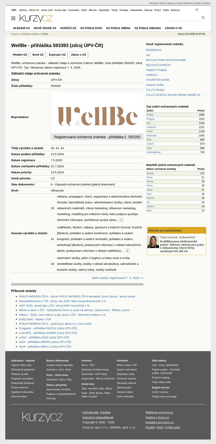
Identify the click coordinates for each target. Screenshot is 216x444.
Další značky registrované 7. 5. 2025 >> (117, 277)
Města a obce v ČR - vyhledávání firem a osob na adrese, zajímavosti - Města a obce (74, 310)
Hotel (149, 131)
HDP (97, 374)
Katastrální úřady (126, 374)
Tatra (149, 189)
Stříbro (108, 388)
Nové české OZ (45, 28)
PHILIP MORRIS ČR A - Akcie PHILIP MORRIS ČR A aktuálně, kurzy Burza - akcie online (77, 296)
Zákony (148, 10)
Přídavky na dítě (19, 374)
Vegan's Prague (156, 69)
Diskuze (175, 10)
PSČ (134, 365)
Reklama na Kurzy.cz (159, 412)
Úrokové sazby (54, 365)
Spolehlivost (172, 365)
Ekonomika (87, 374)
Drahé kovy (88, 384)
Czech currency (160, 392)
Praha (150, 114)
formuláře (129, 396)
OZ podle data (91, 28)
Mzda (62, 379)
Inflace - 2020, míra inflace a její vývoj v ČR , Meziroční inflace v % (62, 314)
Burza (85, 365)
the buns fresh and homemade (166, 59)
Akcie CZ (34, 10)
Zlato (84, 10)
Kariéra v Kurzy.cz (157, 417)
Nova (149, 177)
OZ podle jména (118, 28)
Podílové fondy (100, 369)
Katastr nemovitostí (127, 369)
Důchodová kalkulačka (23, 369)
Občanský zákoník (126, 383)
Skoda (150, 173)
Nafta (107, 393)
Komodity (73, 10)
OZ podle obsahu (147, 28)
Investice (87, 360)
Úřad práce (52, 379)
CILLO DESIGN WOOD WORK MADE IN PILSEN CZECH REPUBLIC (175, 94)
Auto (154, 365)
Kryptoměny (88, 378)
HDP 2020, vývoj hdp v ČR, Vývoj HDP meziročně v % (54, 305)
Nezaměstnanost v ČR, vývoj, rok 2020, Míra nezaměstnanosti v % (62, 301)
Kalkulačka (136, 10)
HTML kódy (172, 427)
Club (149, 148)
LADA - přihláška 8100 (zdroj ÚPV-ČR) (44, 337)
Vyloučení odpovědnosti (97, 417)
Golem (150, 206)
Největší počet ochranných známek (170, 164)
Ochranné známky (30, 34)
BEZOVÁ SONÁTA (158, 65)
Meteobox (188, 3)
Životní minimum (19, 387)
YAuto (179, 3)
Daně (119, 396)
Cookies (105, 412)
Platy (69, 379)
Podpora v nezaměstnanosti (61, 394)
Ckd (149, 193)
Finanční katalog (160, 377)
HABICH (151, 75)
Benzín (99, 393)
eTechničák (166, 373)
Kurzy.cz (15, 34)
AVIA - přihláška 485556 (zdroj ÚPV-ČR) (45, 341)
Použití (150, 427)
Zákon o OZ (78, 54)
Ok (148, 202)
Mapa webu (165, 382)
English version (160, 387)
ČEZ (92, 365)
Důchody (51, 398)
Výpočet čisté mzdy (21, 365)
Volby (155, 382)
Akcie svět (47, 10)
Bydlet (198, 3)
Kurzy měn (61, 10)
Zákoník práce (124, 387)
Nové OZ (38, 54)
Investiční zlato (96, 388)
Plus (149, 139)
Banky (49, 360)
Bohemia (152, 135)
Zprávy (23, 10)
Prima (150, 181)
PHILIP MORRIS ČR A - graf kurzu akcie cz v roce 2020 (55, 323)
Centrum (151, 127)
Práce (158, 10)
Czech (150, 143)
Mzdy (104, 374)
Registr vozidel (159, 369)
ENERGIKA (153, 50)
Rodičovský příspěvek (22, 383)
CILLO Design (155, 89)
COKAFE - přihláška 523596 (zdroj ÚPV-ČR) (48, 333)
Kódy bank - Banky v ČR (35, 319)
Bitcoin (93, 10)
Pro (148, 123)
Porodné (65, 389)
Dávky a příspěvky (56, 385)
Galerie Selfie (155, 84)
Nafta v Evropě (89, 396)
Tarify (114, 10)
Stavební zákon (125, 392)
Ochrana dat (90, 412)
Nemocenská (53, 389)
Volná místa (61, 375)
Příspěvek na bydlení (22, 378)
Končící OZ (68, 28)
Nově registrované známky (164, 44)
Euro (61, 369)
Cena (162, 365)
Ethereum (109, 378)
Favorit (150, 198)
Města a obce (124, 365)
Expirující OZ (57, 54)
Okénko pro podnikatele (165, 230)
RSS (160, 427)
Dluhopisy (87, 369)
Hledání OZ (20, 54)
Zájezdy (171, 3)
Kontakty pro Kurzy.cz (160, 422)
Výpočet (30, 360)
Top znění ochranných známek (167, 106)
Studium (207, 3)
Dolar (68, 369)
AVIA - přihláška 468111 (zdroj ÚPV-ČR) (45, 346)
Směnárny (51, 369)
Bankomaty (62, 360)
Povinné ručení (19, 396)
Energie (124, 10)
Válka (166, 10)
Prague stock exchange (164, 396)
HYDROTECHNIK (158, 79)
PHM (91, 393)
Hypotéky (104, 10)
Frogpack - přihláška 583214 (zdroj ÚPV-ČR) (48, 328)
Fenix (150, 185)
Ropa (84, 393)
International (154, 152)
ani (148, 55)
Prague (151, 118)
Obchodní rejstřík (157, 3)
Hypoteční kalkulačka (22, 392)
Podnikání (122, 360)
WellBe (45, 34)
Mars (149, 210)
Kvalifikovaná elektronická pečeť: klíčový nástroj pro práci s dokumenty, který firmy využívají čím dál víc (182, 246)
